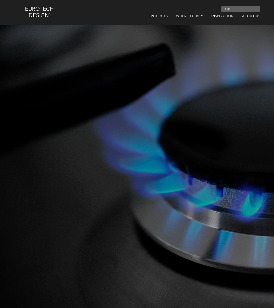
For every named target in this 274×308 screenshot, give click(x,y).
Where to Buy (189, 16)
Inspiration (222, 16)
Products (158, 16)
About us (251, 16)
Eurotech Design (39, 12)
